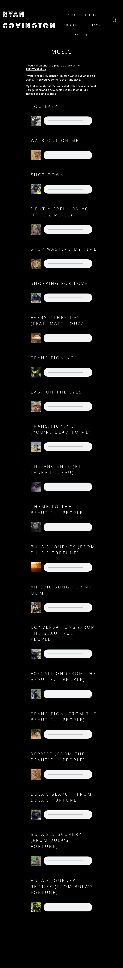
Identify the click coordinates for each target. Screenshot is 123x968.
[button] (29, 19)
